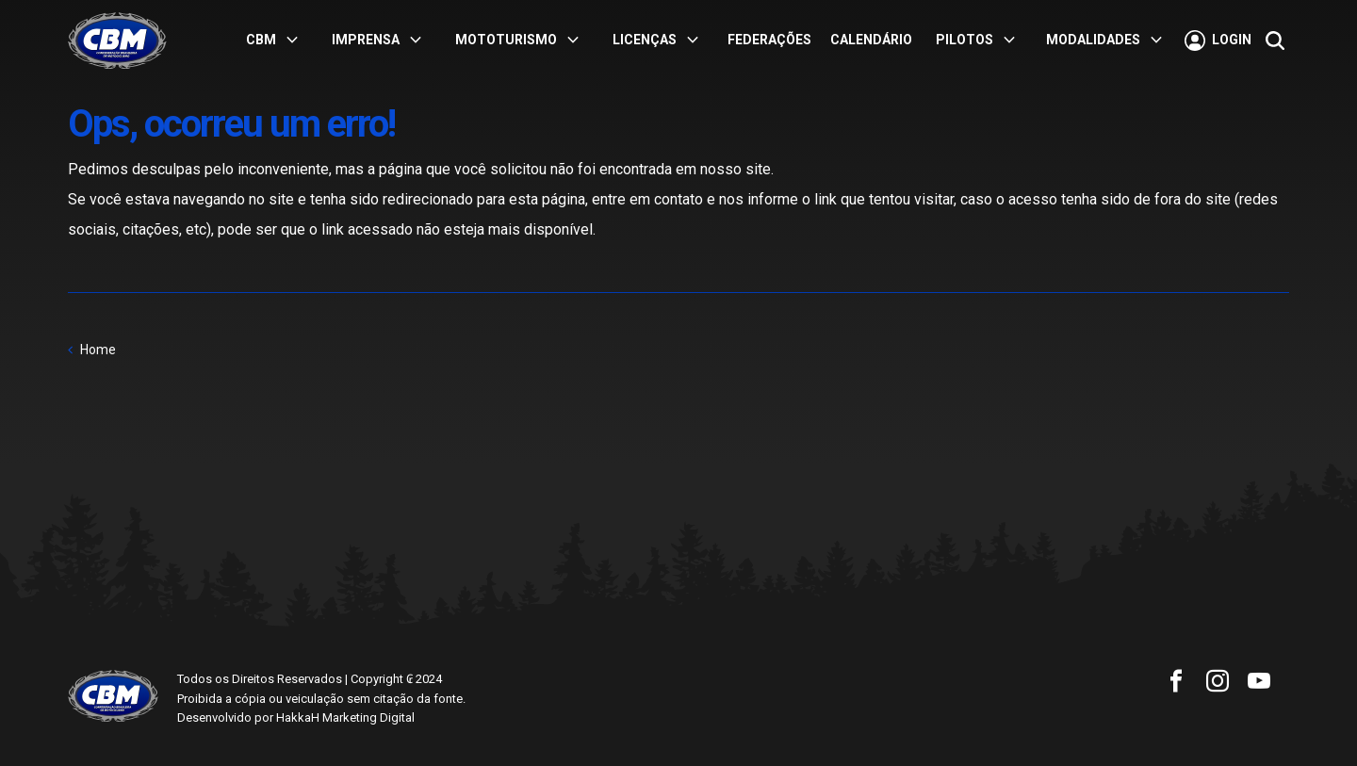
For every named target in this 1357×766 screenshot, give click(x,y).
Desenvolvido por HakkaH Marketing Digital (296, 717)
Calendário (871, 39)
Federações (769, 39)
